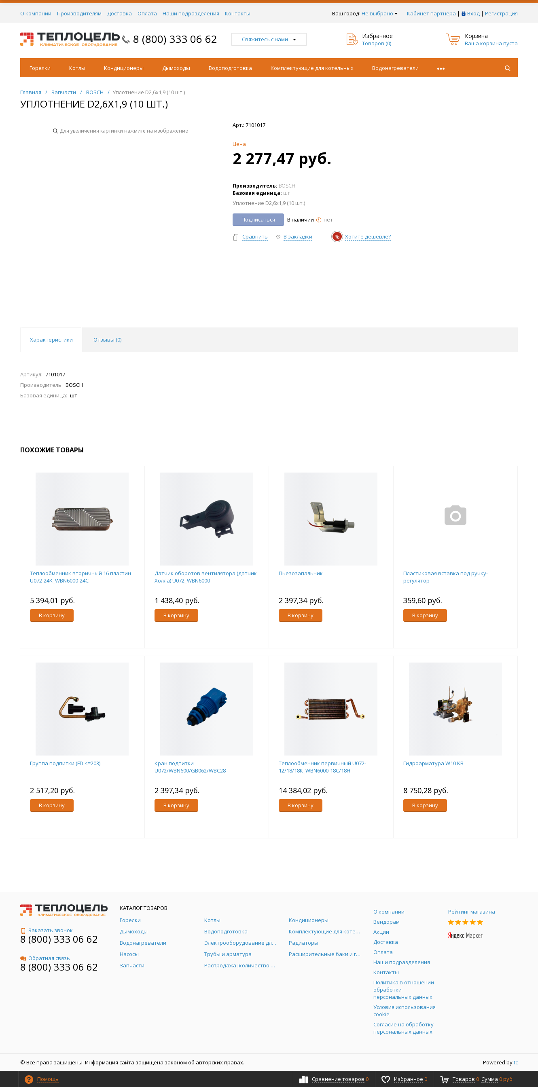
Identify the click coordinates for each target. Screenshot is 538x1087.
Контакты (237, 13)
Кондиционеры (124, 68)
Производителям (79, 13)
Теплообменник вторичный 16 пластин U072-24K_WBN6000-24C (80, 577)
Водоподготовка (230, 68)
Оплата (147, 13)
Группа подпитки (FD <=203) (65, 763)
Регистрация (501, 13)
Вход (473, 13)
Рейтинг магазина (471, 911)
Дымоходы (176, 68)
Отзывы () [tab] (107, 339)
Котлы (77, 68)
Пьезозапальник (301, 573)
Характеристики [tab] (51, 339)
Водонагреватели (395, 68)
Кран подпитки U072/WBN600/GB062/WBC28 (190, 767)
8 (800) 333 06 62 (175, 39)
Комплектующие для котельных (312, 68)
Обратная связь (45, 958)
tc (516, 1062)
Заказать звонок (46, 930)
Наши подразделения (191, 13)
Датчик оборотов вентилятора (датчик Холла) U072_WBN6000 (206, 577)
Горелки (40, 68)
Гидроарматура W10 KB (433, 763)
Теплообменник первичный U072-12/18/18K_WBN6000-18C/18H (322, 767)
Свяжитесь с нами (269, 39)
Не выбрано (380, 13)
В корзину (52, 615)
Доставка (119, 13)
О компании (35, 13)
